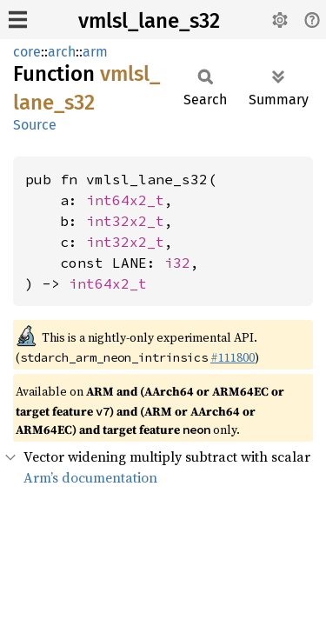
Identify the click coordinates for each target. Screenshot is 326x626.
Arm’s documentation (90, 477)
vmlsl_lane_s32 (149, 21)
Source (35, 125)
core (27, 51)
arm (95, 51)
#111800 (232, 357)
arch (62, 51)
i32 (177, 262)
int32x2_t (125, 221)
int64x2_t (125, 200)
